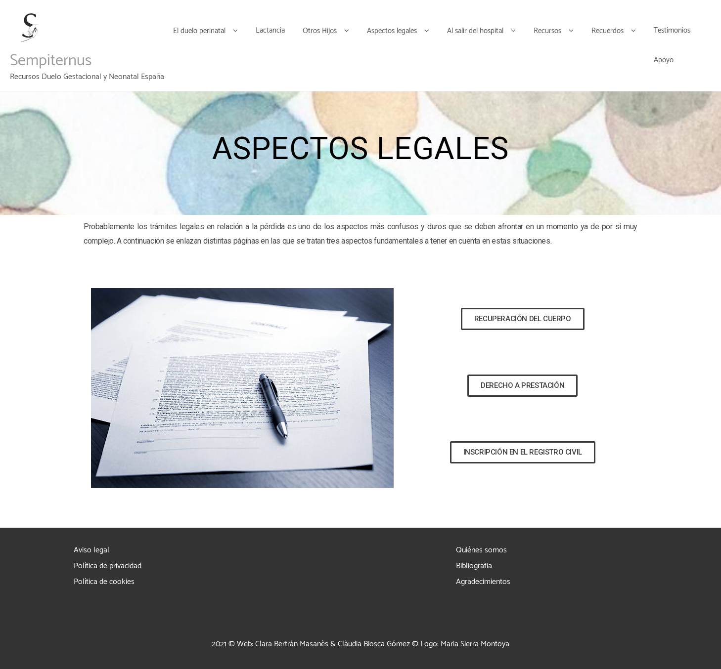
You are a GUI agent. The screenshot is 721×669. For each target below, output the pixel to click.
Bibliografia (474, 566)
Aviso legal (91, 550)
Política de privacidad (107, 566)
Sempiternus (50, 61)
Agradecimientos (483, 581)
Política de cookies (104, 581)
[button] (523, 319)
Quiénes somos (481, 550)
